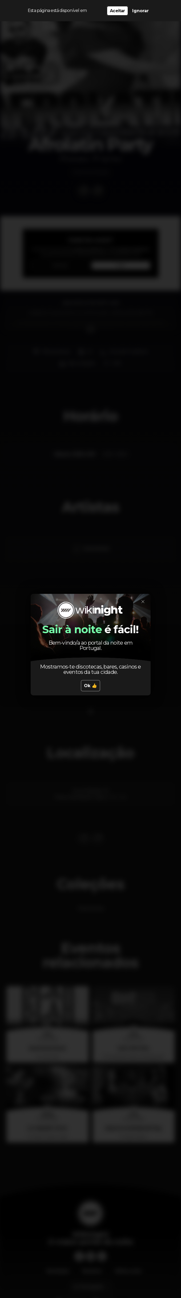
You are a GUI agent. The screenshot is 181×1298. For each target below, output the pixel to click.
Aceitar (117, 10)
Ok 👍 (90, 685)
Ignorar (140, 10)
